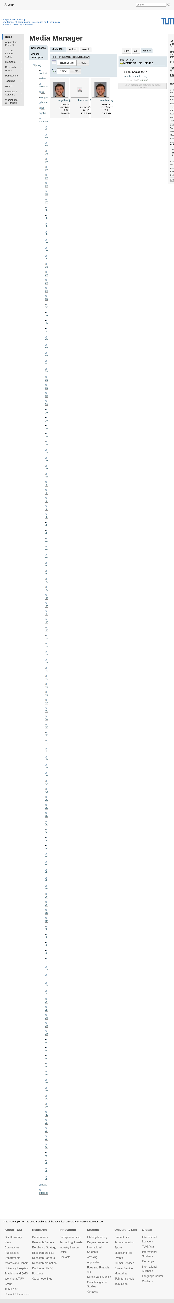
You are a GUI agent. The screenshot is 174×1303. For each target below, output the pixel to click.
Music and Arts (123, 1252)
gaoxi (48, 387)
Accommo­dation (124, 1242)
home (44, 102)
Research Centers (43, 1242)
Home (8, 36)
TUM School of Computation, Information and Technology (31, 22)
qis (46, 759)
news (44, 1184)
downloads (45, 86)
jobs (43, 113)
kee (47, 501)
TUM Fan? (11, 1289)
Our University (13, 1237)
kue (47, 565)
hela (47, 460)
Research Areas (10, 69)
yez (47, 1139)
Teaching (10, 81)
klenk (48, 525)
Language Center (152, 1276)
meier (48, 662)
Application (93, 1262)
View (126, 50)
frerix (47, 371)
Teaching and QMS (16, 1273)
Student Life (122, 1237)
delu (47, 274)
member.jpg (107, 100)
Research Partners (43, 1257)
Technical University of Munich (17, 24)
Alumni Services (124, 1263)
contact (43, 73)
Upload (73, 49)
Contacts (65, 1257)
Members (10, 62)
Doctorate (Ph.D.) (42, 1268)
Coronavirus (12, 1247)
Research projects (43, 1252)
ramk (47, 775)
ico (42, 107)
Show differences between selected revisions (142, 86)
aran (47, 145)
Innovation (67, 1229)
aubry (48, 153)
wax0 (48, 1050)
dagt (47, 266)
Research (39, 1229)
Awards (9, 86)
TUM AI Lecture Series (9, 53)
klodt (47, 533)
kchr (47, 492)
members (44, 121)
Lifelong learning (97, 1237)
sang (47, 807)
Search (85, 49)
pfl (46, 751)
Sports (118, 1247)
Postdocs (37, 1273)
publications (45, 1192)
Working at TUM (14, 1278)
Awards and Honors (17, 1263)
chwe (48, 234)
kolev (48, 549)
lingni (48, 614)
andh (47, 137)
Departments (12, 1257)
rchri (47, 783)
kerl (47, 509)
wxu (47, 1106)
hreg (47, 476)
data (43, 78)
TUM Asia (148, 1246)
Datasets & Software (11, 93)
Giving (8, 1283)
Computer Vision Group (14, 19)
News (8, 1242)
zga (47, 1155)
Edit (136, 50)
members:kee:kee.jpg (138, 63)
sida (47, 880)
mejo (47, 678)
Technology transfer (71, 1242)
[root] (38, 65)
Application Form (11, 44)
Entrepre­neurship (70, 1237)
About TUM (13, 1229)
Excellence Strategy (44, 1247)
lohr (47, 630)
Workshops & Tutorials (11, 101)
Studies (93, 1229)
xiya (47, 1114)
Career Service (124, 1268)
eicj (43, 91)
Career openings (42, 1278)
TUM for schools (124, 1278)
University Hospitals (17, 1268)
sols (47, 888)
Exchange (148, 1261)
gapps (44, 97)
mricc (48, 702)
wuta (47, 1098)
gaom (48, 379)
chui (47, 226)
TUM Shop (121, 1283)
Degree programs (97, 1242)
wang (48, 1034)
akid (47, 129)
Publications (12, 75)
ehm (47, 323)
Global (147, 1229)
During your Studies (99, 1276)
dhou (47, 298)
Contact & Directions (17, 1294)
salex (48, 799)
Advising (92, 1257)
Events (119, 1257)
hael (47, 436)
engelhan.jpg (65, 100)
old (46, 735)
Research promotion (44, 1263)
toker (47, 969)
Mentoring (121, 1273)
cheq (47, 210)
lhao (47, 606)
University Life (125, 1229)
